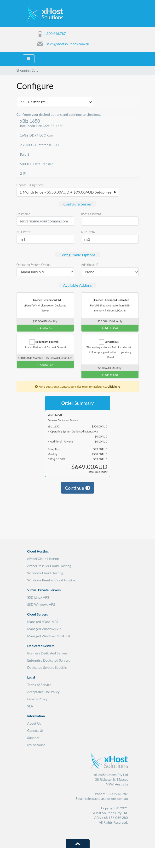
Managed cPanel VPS (42, 622)
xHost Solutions (45, 13)
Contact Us (35, 730)
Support (33, 738)
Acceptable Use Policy (43, 692)
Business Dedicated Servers (47, 653)
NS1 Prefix (24, 232)
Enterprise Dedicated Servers (48, 660)
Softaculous (109, 342)
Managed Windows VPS (45, 629)
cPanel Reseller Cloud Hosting (49, 566)
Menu (125, 12)
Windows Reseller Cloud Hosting (51, 580)
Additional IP (89, 265)
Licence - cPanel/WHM (44, 300)
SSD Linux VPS (38, 597)
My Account (36, 745)
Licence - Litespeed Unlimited (108, 300)
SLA (30, 706)
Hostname (23, 214)
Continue (77, 488)
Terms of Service (39, 685)
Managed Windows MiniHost (48, 636)
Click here (114, 386)
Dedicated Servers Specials (47, 667)
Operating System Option (34, 265)
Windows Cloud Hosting (45, 573)
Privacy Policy (37, 699)
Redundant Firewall (43, 342)
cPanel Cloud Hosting (43, 559)
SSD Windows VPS (41, 604)
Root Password (91, 214)
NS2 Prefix (88, 232)
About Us (34, 723)
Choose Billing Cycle (30, 185)
